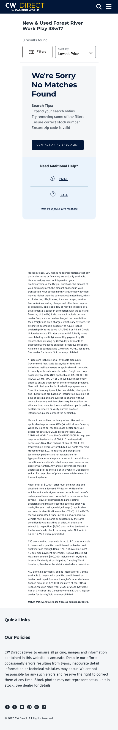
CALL (59, 195)
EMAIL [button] (59, 179)
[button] (37, 52)
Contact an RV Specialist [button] (57, 145)
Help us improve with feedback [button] (59, 209)
